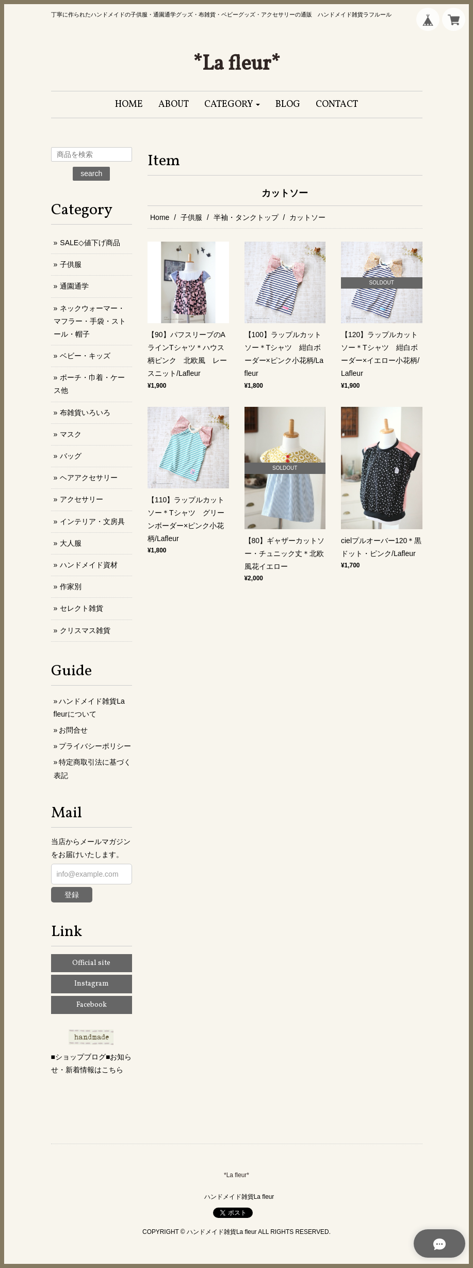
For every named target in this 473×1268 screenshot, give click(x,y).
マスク (70, 434)
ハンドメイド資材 (89, 565)
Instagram (91, 984)
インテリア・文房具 (92, 521)
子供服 (191, 217)
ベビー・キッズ (85, 356)
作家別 (70, 586)
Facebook (91, 1005)
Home (159, 217)
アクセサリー (81, 499)
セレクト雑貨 (81, 608)
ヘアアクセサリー (89, 477)
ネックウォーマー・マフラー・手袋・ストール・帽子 (90, 321)
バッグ (70, 456)
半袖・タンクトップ (246, 217)
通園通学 (74, 286)
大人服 (70, 543)
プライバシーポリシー (95, 746)
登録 (71, 895)
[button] (232, 104)
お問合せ (73, 730)
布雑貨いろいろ (85, 412)
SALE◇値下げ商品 (90, 243)
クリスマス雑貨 (85, 630)
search (91, 173)
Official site (91, 963)
